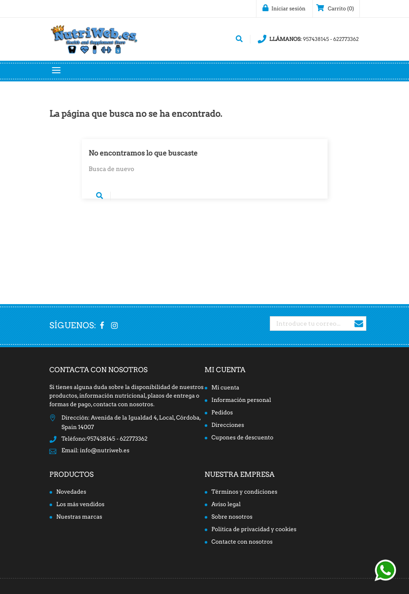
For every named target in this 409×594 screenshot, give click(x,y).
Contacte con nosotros (242, 542)
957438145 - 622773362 (308, 39)
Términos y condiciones (245, 492)
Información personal (241, 400)
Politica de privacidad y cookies (254, 529)
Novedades (71, 492)
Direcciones (228, 425)
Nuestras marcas (79, 517)
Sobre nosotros (232, 517)
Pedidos (222, 413)
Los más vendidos (80, 504)
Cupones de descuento (243, 438)
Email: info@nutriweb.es (96, 451)
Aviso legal (226, 504)
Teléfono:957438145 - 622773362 (105, 439)
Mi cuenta (225, 370)
